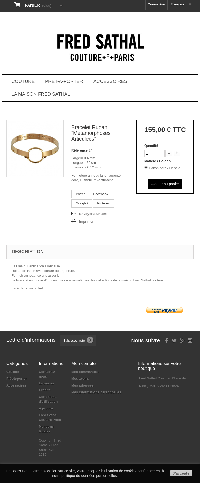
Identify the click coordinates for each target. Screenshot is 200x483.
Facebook (100, 194)
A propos (46, 408)
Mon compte (83, 363)
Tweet (80, 194)
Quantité (151, 146)
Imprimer (86, 222)
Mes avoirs (80, 379)
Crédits (45, 390)
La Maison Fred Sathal (40, 94)
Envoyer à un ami (93, 214)
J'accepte (181, 473)
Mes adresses (82, 385)
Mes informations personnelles (96, 392)
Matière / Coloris (158, 161)
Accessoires (110, 81)
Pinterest (103, 203)
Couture (23, 81)
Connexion (156, 4)
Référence (79, 150)
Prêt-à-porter (64, 81)
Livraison (46, 383)
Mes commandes (85, 372)
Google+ (82, 203)
